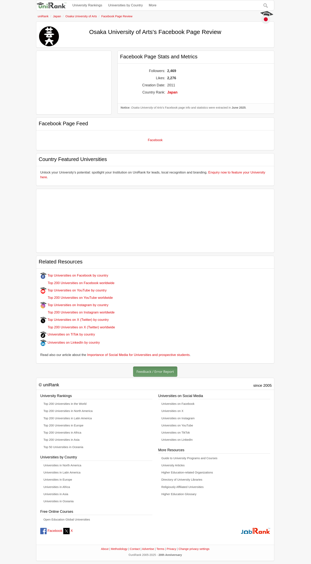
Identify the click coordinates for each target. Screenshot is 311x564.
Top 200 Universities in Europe (63, 425)
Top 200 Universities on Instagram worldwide (77, 312)
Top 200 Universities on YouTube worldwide (76, 298)
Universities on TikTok (175, 432)
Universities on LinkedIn (177, 439)
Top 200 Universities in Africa (62, 432)
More (152, 5)
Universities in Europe (57, 479)
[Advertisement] (73, 82)
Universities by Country (125, 5)
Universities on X (172, 411)
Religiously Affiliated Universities (182, 487)
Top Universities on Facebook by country (74, 275)
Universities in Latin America (62, 472)
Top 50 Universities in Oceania (63, 447)
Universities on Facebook (178, 403)
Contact (135, 549)
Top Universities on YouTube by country (73, 290)
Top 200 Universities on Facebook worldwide (77, 283)
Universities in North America (62, 465)
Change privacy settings (194, 549)
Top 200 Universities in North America (68, 411)
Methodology (119, 549)
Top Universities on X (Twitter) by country (74, 320)
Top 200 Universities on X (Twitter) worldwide (77, 327)
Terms (160, 549)
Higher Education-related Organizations (187, 472)
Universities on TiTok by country (67, 334)
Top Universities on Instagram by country (74, 305)
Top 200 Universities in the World (64, 403)
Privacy (171, 549)
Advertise (148, 549)
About (104, 549)
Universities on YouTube (177, 425)
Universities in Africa (56, 487)
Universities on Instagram (178, 418)
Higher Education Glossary (179, 494)
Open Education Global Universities (66, 519)
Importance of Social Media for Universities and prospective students (138, 355)
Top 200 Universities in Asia (61, 439)
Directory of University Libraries (181, 479)
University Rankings (87, 5)
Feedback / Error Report (155, 371)
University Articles (173, 465)
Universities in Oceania (58, 501)
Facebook (155, 140)
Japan (172, 92)
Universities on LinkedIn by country (70, 342)
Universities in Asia (55, 494)
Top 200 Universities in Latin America (67, 418)
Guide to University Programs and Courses (189, 458)
